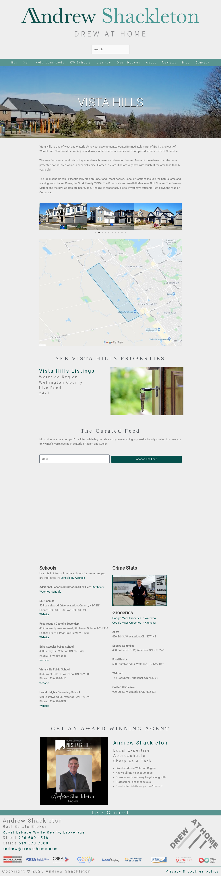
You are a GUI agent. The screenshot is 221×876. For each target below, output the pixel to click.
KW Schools (80, 62)
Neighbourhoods (50, 62)
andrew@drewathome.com (33, 849)
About (151, 62)
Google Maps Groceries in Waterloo (134, 618)
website (44, 660)
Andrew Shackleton (143, 743)
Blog (186, 62)
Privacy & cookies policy (190, 871)
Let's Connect (110, 813)
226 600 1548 (35, 838)
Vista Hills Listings (68, 371)
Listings (104, 62)
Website (44, 614)
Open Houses (129, 62)
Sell (26, 62)
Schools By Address (73, 578)
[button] (43, 216)
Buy (14, 62)
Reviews (169, 62)
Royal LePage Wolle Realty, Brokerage (47, 832)
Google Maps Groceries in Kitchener (134, 622)
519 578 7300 (35, 843)
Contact (202, 62)
